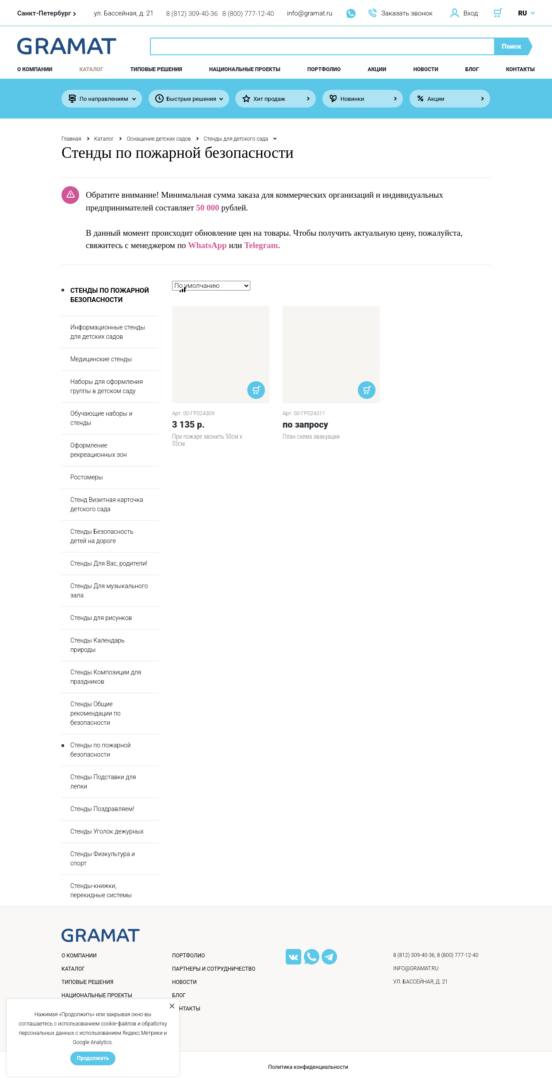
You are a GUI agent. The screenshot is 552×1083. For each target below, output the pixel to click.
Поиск (511, 46)
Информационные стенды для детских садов (107, 332)
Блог (472, 69)
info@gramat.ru (310, 13)
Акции (377, 69)
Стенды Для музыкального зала (109, 590)
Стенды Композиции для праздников (105, 677)
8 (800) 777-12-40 (248, 14)
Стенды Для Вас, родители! (108, 563)
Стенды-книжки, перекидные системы (101, 890)
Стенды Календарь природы (97, 645)
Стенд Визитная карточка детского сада (106, 504)
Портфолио (324, 69)
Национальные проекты (244, 69)
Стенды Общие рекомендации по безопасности (95, 713)
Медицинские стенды (101, 359)
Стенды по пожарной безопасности (100, 750)
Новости (425, 69)
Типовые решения (156, 69)
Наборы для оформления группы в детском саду (106, 386)
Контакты (520, 69)
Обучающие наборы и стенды (101, 418)
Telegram (261, 245)
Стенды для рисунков (101, 617)
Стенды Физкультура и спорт (102, 858)
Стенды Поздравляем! (102, 808)
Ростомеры (86, 477)
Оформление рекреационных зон (98, 450)
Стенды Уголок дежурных (107, 831)
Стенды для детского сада (235, 139)
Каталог (92, 69)
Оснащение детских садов (158, 139)
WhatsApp (207, 245)
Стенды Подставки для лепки (103, 781)
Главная (71, 139)
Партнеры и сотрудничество (213, 969)
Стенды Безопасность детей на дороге (102, 536)
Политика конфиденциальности (308, 1067)
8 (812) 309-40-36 (192, 14)
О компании (34, 69)
